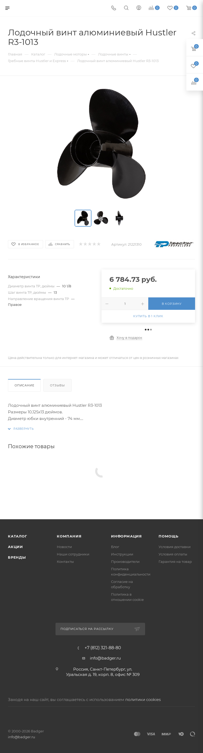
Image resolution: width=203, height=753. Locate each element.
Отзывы (57, 385)
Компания (69, 536)
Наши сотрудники (73, 554)
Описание (24, 385)
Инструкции (122, 554)
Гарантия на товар (175, 561)
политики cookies (143, 699)
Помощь (168, 536)
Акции (15, 547)
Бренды (17, 557)
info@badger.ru (105, 658)
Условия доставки (175, 547)
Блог (115, 547)
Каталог (17, 536)
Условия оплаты (173, 554)
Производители (125, 561)
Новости (64, 547)
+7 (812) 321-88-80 (103, 648)
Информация (126, 536)
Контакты (65, 561)
